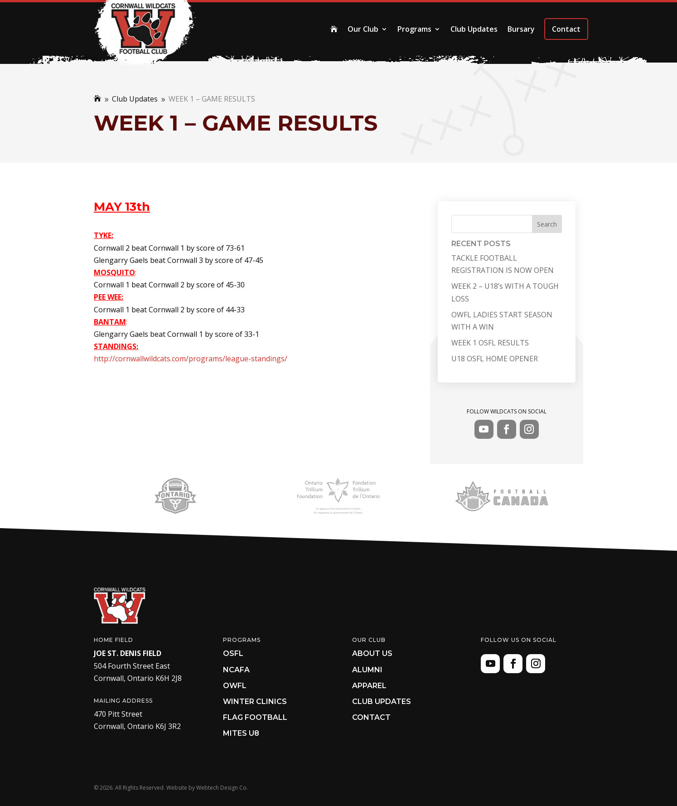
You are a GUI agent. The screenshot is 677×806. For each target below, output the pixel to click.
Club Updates (474, 29)
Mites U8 (241, 733)
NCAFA (236, 669)
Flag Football (255, 717)
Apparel (369, 685)
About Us (372, 653)
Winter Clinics (255, 701)
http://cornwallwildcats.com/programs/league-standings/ (190, 359)
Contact (566, 29)
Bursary (521, 29)
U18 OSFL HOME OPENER (494, 359)
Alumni (367, 669)
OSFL (233, 653)
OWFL (235, 685)
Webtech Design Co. (222, 787)
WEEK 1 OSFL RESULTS (490, 343)
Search (547, 224)
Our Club (363, 29)
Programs (414, 29)
